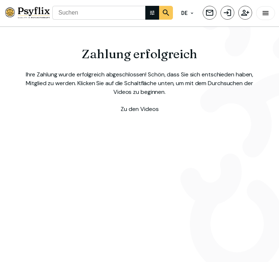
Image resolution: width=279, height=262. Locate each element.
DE (187, 13)
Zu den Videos (139, 108)
